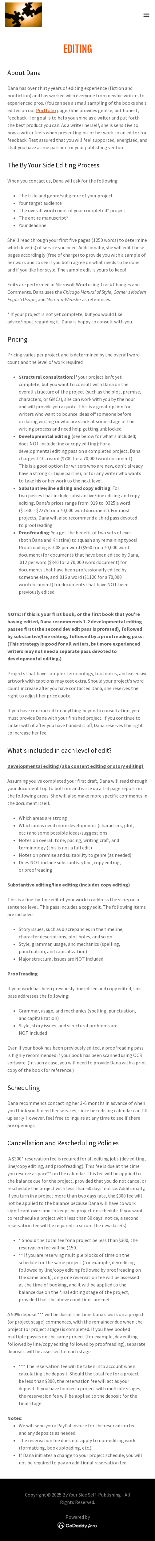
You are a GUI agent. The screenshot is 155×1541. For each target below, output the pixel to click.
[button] (146, 15)
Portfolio (46, 110)
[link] (23, 14)
